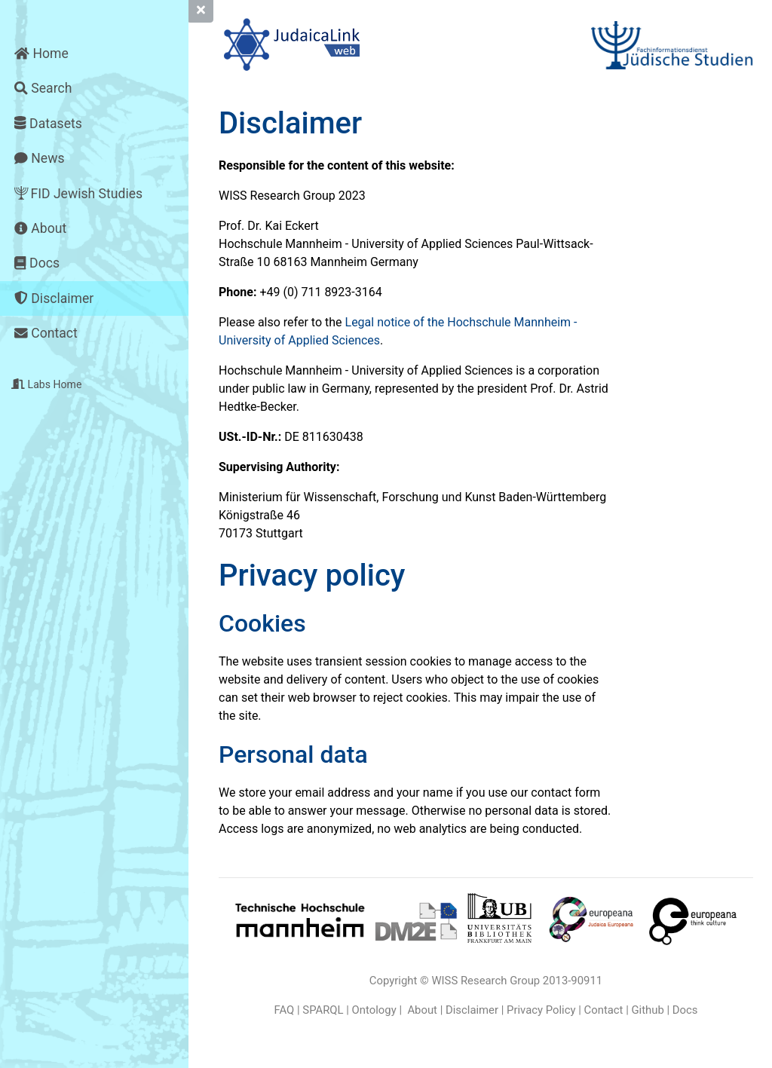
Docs (37, 263)
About (40, 228)
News (39, 158)
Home (41, 53)
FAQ (284, 1010)
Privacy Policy (541, 1010)
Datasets (47, 123)
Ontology (374, 1010)
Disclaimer (53, 298)
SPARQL (322, 1010)
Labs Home (46, 384)
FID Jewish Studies (78, 194)
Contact (45, 333)
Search (43, 88)
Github (647, 1010)
